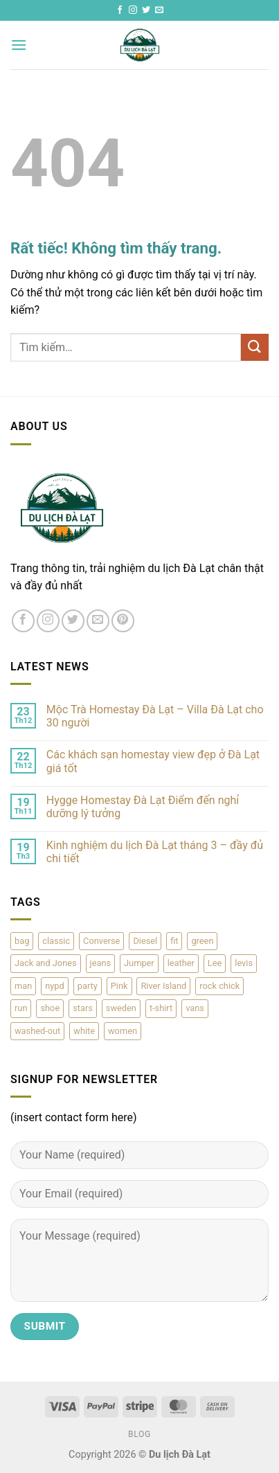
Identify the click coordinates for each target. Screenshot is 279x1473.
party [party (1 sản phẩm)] (88, 986)
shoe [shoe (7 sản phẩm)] (50, 1008)
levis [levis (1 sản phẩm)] (244, 963)
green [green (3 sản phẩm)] (202, 941)
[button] (18, 45)
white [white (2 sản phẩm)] (84, 1031)
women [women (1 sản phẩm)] (122, 1031)
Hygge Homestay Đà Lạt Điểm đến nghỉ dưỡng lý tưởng (142, 807)
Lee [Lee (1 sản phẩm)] (215, 963)
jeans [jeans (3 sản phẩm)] (100, 963)
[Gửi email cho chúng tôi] (159, 10)
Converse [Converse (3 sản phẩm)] (101, 941)
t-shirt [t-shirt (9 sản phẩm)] (161, 1008)
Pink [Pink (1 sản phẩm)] (119, 986)
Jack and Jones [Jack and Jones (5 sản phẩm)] (46, 963)
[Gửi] (255, 347)
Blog (139, 1434)
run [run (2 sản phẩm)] (21, 1008)
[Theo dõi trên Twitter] (146, 10)
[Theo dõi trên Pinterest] (122, 620)
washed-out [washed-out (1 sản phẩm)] (37, 1031)
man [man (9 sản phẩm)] (23, 986)
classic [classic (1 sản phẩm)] (56, 941)
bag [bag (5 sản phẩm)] (22, 941)
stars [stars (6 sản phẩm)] (83, 1008)
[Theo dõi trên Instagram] (133, 10)
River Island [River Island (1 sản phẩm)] (163, 986)
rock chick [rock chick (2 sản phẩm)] (219, 986)
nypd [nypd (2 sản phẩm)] (54, 986)
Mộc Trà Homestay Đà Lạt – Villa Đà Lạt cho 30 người (155, 716)
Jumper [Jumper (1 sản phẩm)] (139, 963)
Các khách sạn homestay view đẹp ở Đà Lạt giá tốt (153, 761)
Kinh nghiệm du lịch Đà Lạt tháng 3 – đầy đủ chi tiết (154, 852)
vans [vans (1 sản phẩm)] (195, 1008)
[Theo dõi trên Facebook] (120, 10)
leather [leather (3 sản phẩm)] (181, 963)
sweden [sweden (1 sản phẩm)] (121, 1008)
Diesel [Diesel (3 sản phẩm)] (145, 941)
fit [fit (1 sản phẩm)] (174, 941)
